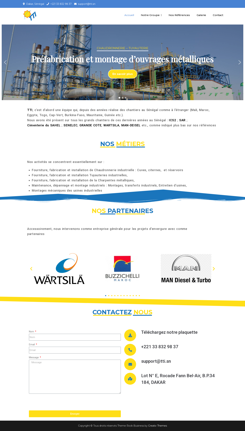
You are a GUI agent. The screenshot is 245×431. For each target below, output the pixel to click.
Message (34, 357)
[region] (122, 62)
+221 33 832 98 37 (61, 3)
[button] (5, 62)
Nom (32, 331)
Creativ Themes (157, 425)
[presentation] (55, 402)
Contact (218, 15)
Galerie (201, 15)
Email (32, 344)
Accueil (129, 15)
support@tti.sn (86, 3)
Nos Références (179, 15)
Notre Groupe (150, 15)
